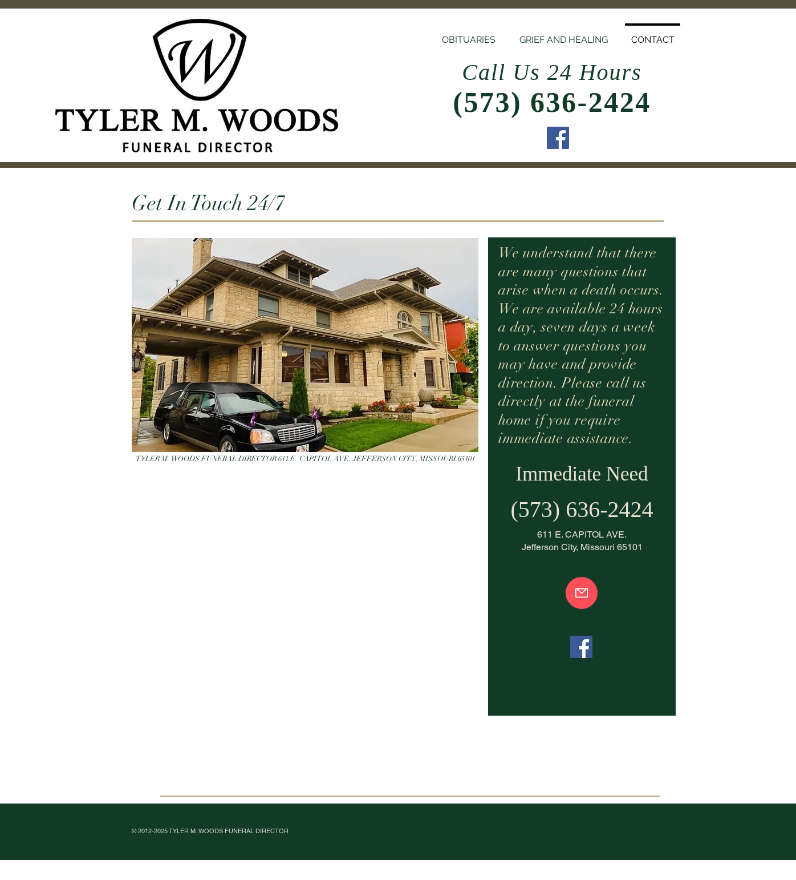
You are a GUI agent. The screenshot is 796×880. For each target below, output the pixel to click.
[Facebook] (558, 138)
